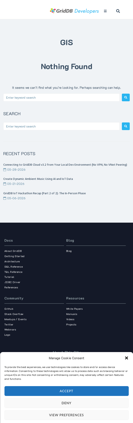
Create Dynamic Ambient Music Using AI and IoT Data (38, 179)
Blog (70, 240)
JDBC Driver (12, 282)
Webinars (10, 329)
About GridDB (13, 251)
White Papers (74, 308)
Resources (75, 298)
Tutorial (9, 277)
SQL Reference (13, 266)
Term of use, (59, 405)
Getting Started (14, 256)
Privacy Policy (73, 405)
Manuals (71, 314)
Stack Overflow (13, 314)
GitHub (8, 308)
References (11, 287)
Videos (70, 319)
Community (14, 298)
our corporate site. (66, 380)
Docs (8, 240)
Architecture (12, 261)
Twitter (8, 324)
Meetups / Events (15, 319)
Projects (71, 324)
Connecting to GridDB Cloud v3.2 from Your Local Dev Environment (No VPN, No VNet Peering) (65, 164)
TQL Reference (13, 271)
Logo (7, 334)
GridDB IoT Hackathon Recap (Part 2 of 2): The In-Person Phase (44, 193)
